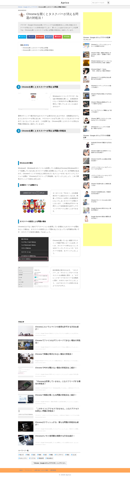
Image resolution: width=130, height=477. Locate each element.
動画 (39, 454)
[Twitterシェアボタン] (22, 36)
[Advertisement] (49, 68)
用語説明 (40, 458)
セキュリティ (23, 458)
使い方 (21, 454)
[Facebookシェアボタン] (31, 36)
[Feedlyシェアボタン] (67, 36)
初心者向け (49, 458)
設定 (33, 454)
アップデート (59, 454)
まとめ (73, 454)
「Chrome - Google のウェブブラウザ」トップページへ (49, 463)
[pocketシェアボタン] (58, 36)
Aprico (65, 2)
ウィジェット (28, 470)
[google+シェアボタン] (40, 36)
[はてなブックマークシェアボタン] (49, 36)
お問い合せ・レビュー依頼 (41, 470)
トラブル (32, 458)
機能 (51, 454)
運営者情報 (53, 470)
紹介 (45, 454)
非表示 (26, 45)
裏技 (67, 454)
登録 (28, 454)
